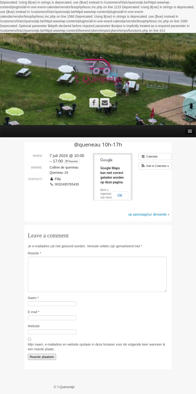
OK (119, 195)
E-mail (33, 312)
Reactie (34, 253)
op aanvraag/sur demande (147, 214)
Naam (33, 298)
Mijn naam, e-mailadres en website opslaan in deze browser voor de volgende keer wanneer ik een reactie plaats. (96, 347)
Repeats (72, 161)
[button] (155, 166)
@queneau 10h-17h (98, 144)
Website (34, 326)
